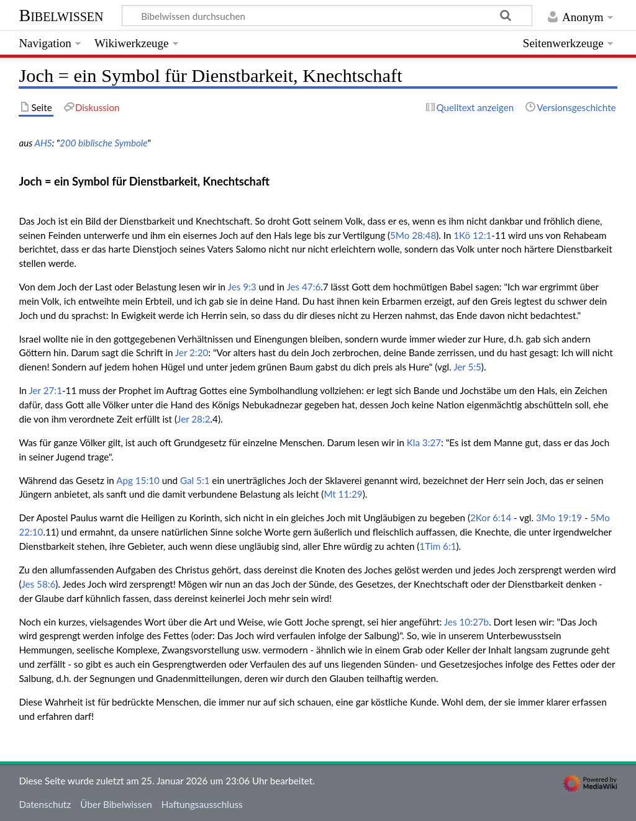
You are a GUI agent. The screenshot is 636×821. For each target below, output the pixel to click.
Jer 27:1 (45, 390)
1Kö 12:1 (472, 235)
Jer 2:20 (191, 352)
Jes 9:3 (242, 286)
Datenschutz (45, 804)
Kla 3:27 (424, 442)
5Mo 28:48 (413, 235)
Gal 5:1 (194, 480)
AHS (43, 142)
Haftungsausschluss (202, 804)
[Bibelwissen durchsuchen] (327, 15)
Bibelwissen (61, 15)
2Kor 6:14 (490, 517)
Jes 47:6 (303, 286)
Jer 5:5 (467, 366)
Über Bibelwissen (116, 804)
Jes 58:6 (38, 584)
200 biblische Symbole (103, 142)
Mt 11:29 (343, 494)
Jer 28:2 (193, 418)
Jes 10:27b (466, 621)
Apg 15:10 (138, 480)
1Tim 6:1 (437, 546)
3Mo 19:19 (559, 517)
